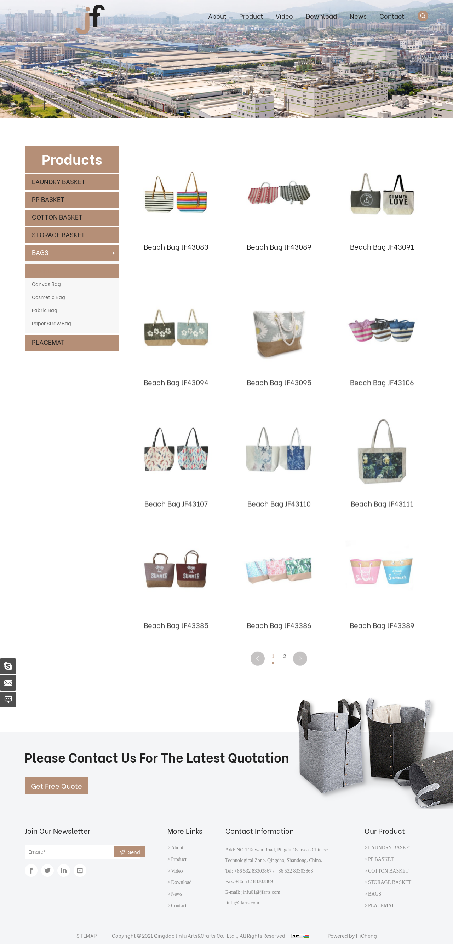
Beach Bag (45, 270)
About (217, 16)
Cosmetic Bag (48, 297)
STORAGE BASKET (58, 234)
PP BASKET (48, 199)
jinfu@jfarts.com (242, 902)
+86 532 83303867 (253, 871)
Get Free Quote (56, 785)
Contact (391, 16)
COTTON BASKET (57, 216)
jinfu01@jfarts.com (260, 892)
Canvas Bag (46, 283)
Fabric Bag (44, 310)
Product (251, 16)
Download (321, 16)
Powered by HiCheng (352, 935)
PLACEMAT (48, 341)
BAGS (40, 252)
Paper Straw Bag (51, 323)
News (358, 16)
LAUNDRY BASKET (58, 181)
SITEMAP (86, 935)
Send (134, 852)
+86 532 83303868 (294, 871)
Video (284, 16)
